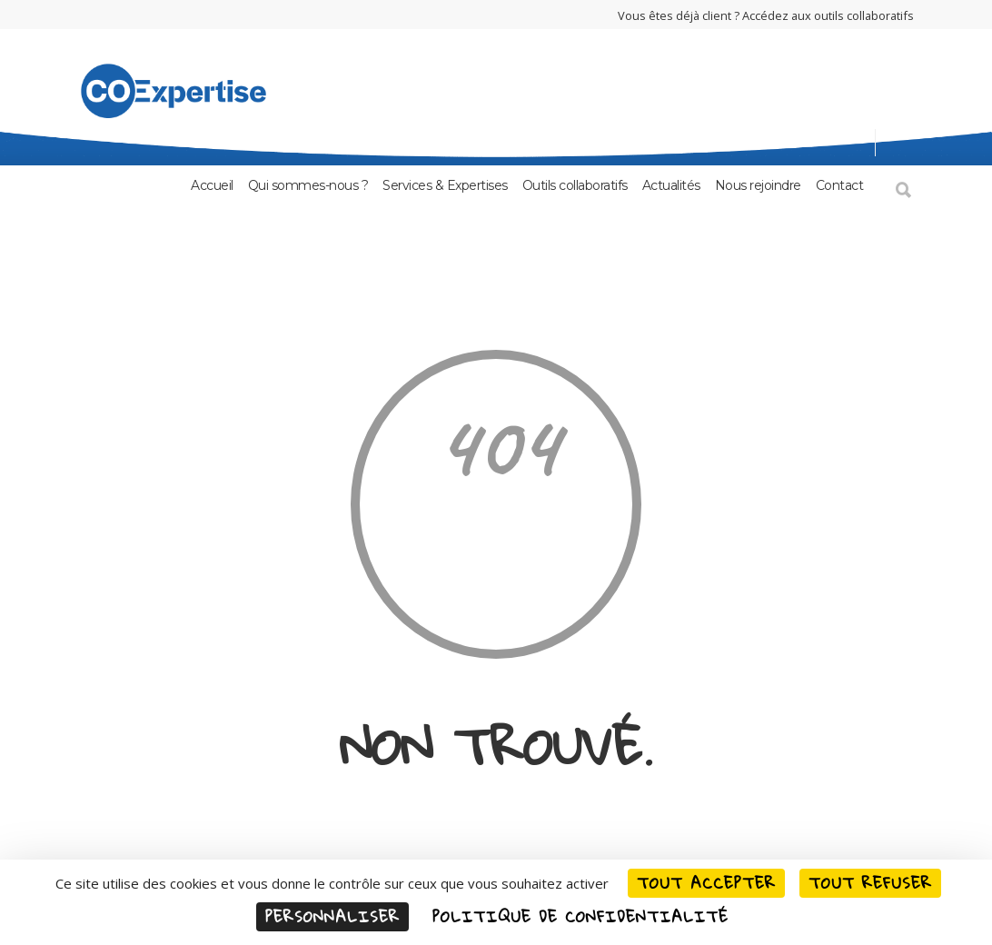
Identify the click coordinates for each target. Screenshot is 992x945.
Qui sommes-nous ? (308, 185)
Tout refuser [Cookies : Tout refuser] (870, 883)
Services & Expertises (445, 185)
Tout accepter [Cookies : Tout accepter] (706, 883)
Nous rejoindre (758, 185)
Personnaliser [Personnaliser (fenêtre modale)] (332, 916)
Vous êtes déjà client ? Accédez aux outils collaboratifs (766, 16)
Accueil (212, 185)
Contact (840, 185)
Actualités (671, 185)
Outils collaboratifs (575, 185)
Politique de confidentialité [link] (580, 916)
